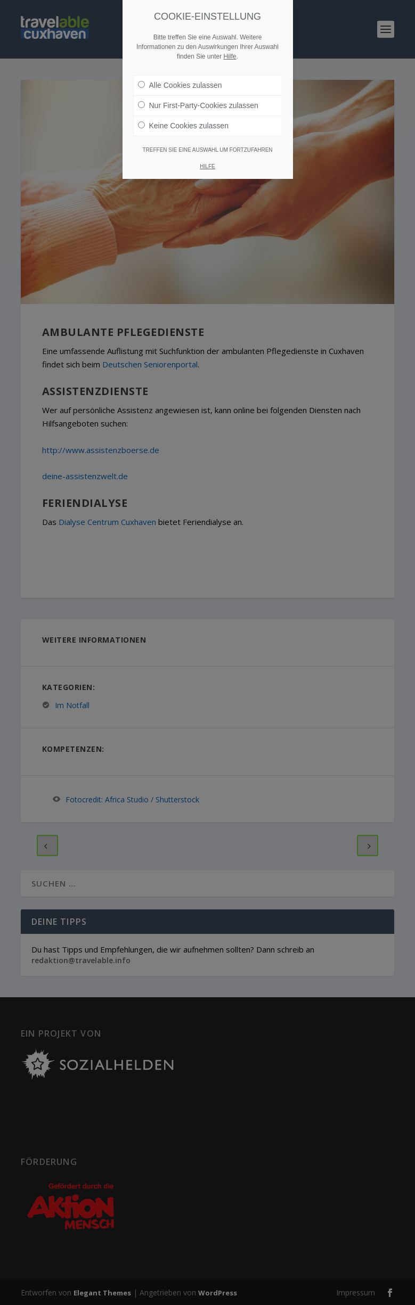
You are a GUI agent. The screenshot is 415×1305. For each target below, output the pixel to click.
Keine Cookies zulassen (183, 125)
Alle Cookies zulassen (180, 85)
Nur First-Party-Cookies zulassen (198, 105)
